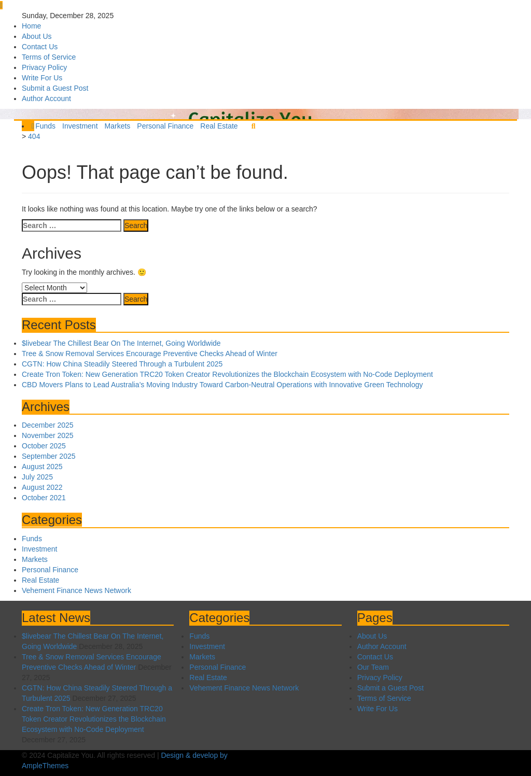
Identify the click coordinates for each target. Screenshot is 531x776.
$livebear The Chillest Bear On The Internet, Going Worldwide (121, 343)
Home (31, 26)
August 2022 (42, 487)
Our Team (373, 667)
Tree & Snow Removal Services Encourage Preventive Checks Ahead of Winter (149, 353)
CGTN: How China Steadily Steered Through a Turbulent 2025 (122, 364)
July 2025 (37, 477)
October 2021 (44, 497)
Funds (45, 126)
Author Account (46, 98)
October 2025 (44, 446)
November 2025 (48, 435)
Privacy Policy (44, 67)
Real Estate (218, 126)
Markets (118, 126)
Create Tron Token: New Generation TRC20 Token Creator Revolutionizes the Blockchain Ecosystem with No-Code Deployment (227, 374)
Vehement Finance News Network (76, 590)
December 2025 (48, 425)
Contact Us (40, 47)
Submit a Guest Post (55, 88)
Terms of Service (49, 57)
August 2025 (42, 466)
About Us (37, 36)
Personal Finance (165, 126)
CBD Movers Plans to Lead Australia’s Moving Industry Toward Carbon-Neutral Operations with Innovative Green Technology (222, 384)
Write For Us (42, 78)
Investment (79, 126)
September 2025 (49, 456)
